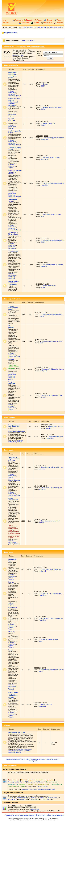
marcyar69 (35, 809)
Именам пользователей (46, 789)
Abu (42, 216)
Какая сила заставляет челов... (53, 314)
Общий (11, 359)
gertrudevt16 (12, 799)
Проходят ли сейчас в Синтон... (52, 467)
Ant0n (41, 671)
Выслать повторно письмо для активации (48, 27)
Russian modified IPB (42, 820)
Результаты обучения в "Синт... (53, 395)
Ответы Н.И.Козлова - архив (13, 307)
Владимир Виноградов (12, 247)
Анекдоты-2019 (46, 704)
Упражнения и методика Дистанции (13, 282)
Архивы (7, 725)
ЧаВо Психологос (49, 123)
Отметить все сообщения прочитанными (50, 815)
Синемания (12, 608)
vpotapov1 (44, 139)
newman (42, 469)
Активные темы (18, 55)
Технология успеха (12, 200)
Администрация (11, 759)
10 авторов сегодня (37, 759)
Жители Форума (11, 326)
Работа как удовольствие (51, 214)
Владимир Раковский (11, 95)
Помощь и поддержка (16, 431)
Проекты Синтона (11, 119)
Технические (9, 450)
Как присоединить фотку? (50, 521)
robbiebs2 (23, 799)
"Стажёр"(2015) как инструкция (52, 618)
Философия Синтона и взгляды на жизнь (12, 75)
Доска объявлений (13, 499)
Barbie (43, 125)
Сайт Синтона (6, 21)
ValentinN (44, 266)
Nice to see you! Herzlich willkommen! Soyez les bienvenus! (14, 102)
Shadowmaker (22, 797)
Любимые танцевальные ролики (52, 669)
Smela (42, 316)
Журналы (58, 22)
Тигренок (11, 116)
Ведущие (11, 128)
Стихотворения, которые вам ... (52, 569)
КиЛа (40, 641)
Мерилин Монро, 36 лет (51, 157)
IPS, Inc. (32, 820)
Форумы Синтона (10, 33)
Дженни (18, 96)
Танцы (10, 650)
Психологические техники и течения (15, 172)
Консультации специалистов (13, 425)
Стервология (13, 251)
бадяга (41, 797)
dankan (43, 109)
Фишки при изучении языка (52, 107)
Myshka (10, 797)
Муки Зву (11, 632)
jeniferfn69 (34, 799)
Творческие (8, 552)
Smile (42, 343)
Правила (27, 20)
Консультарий (9, 417)
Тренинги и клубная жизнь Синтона (14, 458)
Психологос (18, 20)
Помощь (48, 20)
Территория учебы (11, 65)
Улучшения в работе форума (51, 487)
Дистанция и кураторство (13, 233)
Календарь (46, 22)
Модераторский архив (16, 732)
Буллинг (45, 84)
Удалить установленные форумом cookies (20, 815)
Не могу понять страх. (56, 426)
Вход (19, 27)
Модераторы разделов (15, 750)
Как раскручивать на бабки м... (53, 264)
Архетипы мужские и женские (52, 341)
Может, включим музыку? (50, 639)
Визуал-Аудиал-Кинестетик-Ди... (54, 183)
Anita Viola (44, 159)
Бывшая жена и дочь (55, 436)
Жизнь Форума (14, 480)
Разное (11, 582)
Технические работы (27, 40)
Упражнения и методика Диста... (54, 240)
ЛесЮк (33, 797)
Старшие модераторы (12, 92)
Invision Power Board (21, 820)
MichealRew (52, 797)
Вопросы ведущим (11, 382)
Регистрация (27, 27)
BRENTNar (46, 799)
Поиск (58, 20)
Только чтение (42, 786)
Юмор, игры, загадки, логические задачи (13, 694)
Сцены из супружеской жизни (53, 138)
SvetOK (42, 523)
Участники (24, 22)
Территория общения (12, 299)
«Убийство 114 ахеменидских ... (52, 593)
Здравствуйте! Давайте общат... (53, 369)
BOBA (43, 86)
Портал (38, 20)
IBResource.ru (53, 820)
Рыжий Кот (45, 185)
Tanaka (48, 428)
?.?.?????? (43, 397)
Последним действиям (30, 789)
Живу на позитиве (49, 286)
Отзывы (35, 22)
